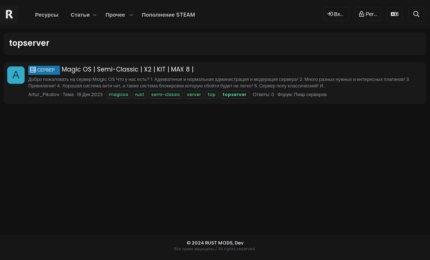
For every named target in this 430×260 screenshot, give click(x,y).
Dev (239, 242)
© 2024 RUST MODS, (211, 242)
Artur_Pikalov (43, 94)
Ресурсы (47, 14)
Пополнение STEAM (168, 14)
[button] (94, 14)
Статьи (80, 14)
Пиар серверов (310, 94)
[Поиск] (416, 14)
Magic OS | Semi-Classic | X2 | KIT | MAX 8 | (110, 69)
